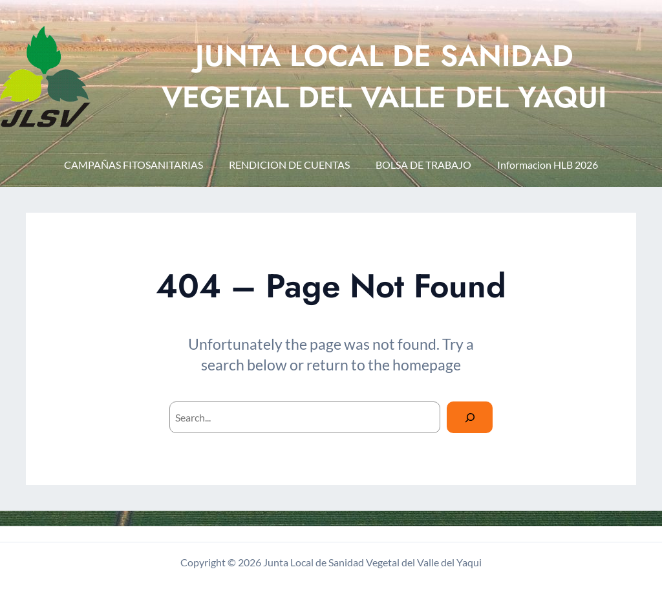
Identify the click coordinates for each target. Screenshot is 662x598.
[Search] (470, 417)
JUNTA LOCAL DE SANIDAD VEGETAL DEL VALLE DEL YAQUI (384, 76)
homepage (426, 365)
